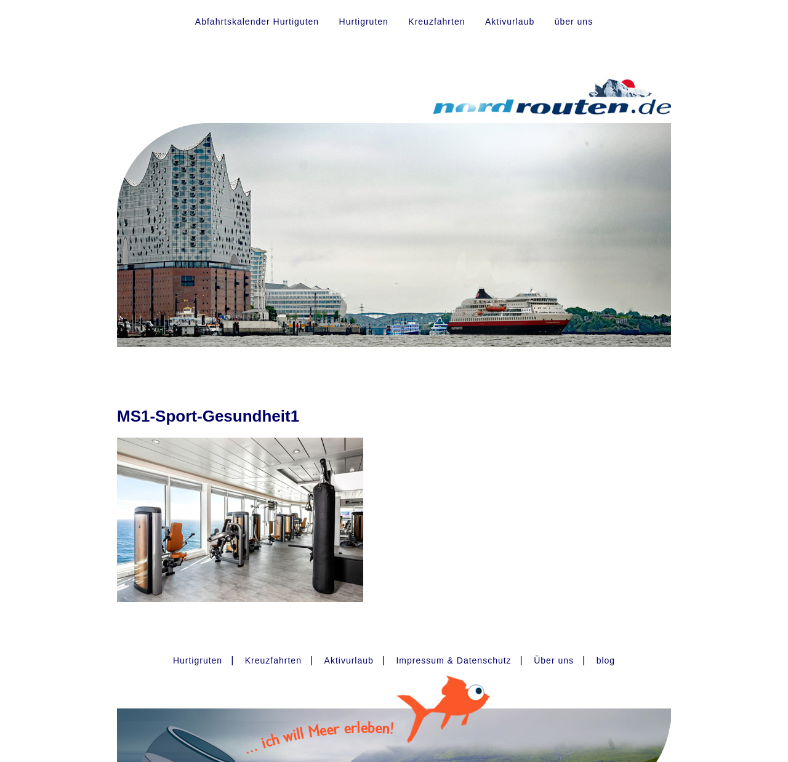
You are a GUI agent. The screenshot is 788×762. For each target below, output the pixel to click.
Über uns (554, 660)
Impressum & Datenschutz (453, 660)
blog (606, 660)
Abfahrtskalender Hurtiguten (257, 21)
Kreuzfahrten (436, 21)
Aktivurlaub (509, 21)
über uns (574, 21)
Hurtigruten (363, 21)
